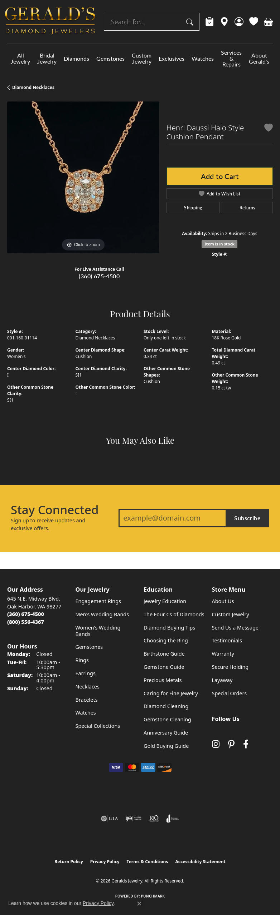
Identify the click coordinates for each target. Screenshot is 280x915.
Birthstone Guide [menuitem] (164, 653)
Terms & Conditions (147, 862)
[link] (209, 22)
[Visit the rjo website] (154, 818)
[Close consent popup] (139, 903)
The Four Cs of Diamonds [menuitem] (174, 614)
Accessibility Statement (200, 862)
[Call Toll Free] (25, 621)
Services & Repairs (231, 58)
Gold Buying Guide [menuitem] (166, 745)
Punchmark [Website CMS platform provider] (153, 896)
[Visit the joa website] (172, 818)
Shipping (193, 207)
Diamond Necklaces (33, 87)
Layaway (222, 680)
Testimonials (227, 640)
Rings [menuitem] (82, 660)
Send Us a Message (235, 627)
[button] (239, 22)
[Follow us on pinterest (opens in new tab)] (231, 744)
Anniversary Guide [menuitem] (166, 732)
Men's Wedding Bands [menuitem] (102, 614)
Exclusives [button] (171, 58)
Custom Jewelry (141, 58)
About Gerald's (259, 58)
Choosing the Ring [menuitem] (166, 640)
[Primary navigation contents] (140, 58)
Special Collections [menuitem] (98, 725)
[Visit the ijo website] (133, 818)
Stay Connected (54, 510)
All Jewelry (20, 58)
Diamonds (76, 58)
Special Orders (229, 693)
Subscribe (247, 518)
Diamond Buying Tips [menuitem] (169, 627)
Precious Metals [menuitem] (163, 680)
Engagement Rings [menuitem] (98, 601)
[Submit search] (191, 21)
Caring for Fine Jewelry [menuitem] (171, 693)
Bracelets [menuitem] (87, 699)
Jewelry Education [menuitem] (165, 601)
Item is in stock (219, 244)
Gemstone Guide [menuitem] (164, 666)
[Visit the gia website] (109, 818)
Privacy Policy (105, 862)
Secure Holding (230, 666)
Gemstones (110, 58)
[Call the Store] (25, 614)
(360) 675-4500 (99, 276)
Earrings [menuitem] (86, 673)
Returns (247, 207)
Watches (203, 58)
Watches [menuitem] (86, 712)
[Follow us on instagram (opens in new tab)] (215, 744)
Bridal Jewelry (47, 58)
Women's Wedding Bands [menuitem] (98, 630)
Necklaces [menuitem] (88, 686)
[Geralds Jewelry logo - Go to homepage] (50, 22)
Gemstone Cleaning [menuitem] (167, 719)
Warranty (223, 653)
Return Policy (68, 862)
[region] (83, 177)
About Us (223, 601)
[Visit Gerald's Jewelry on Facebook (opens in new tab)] (245, 744)
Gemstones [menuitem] (89, 646)
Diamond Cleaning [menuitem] (166, 706)
